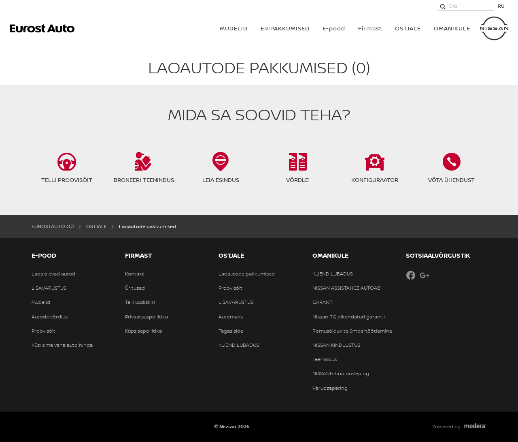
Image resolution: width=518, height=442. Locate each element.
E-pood (334, 28)
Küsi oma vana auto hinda (62, 345)
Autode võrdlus (50, 317)
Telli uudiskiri (140, 302)
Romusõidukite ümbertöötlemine (352, 331)
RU (501, 5)
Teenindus (324, 359)
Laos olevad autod (53, 274)
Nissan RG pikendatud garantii (348, 317)
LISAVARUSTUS (49, 288)
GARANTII (323, 302)
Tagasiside (231, 331)
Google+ (424, 275)
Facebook (411, 275)
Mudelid (41, 302)
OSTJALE (408, 28)
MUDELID (234, 28)
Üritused (135, 288)
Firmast (370, 28)
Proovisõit (43, 331)
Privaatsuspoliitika (146, 317)
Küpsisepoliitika (143, 331)
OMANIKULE (452, 28)
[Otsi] (442, 6)
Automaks (231, 317)
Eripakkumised (285, 28)
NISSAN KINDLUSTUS (336, 345)
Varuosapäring (330, 388)
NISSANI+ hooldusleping (340, 373)
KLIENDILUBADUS (239, 345)
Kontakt (134, 274)
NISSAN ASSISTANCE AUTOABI (347, 288)
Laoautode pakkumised (247, 274)
